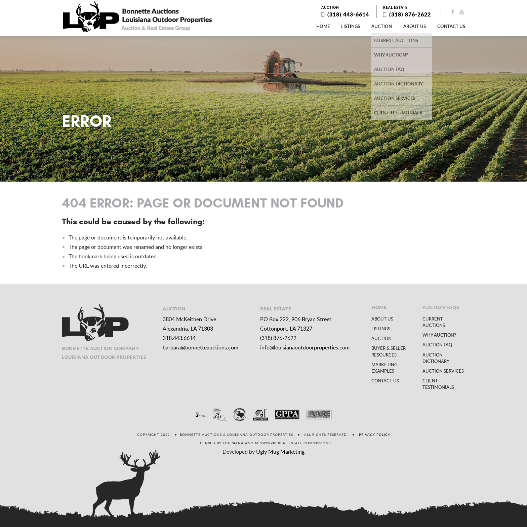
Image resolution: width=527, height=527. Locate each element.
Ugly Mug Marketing (280, 451)
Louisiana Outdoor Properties (137, 17)
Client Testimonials (438, 384)
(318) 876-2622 (410, 14)
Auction (381, 26)
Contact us (451, 26)
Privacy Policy (374, 434)
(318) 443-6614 (348, 14)
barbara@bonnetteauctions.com (200, 347)
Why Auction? (439, 335)
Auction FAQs (440, 307)
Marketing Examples (384, 368)
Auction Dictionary (435, 358)
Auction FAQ (437, 345)
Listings (350, 26)
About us (414, 26)
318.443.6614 (179, 338)
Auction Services (443, 371)
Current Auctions (433, 322)
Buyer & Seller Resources (388, 351)
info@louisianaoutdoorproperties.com (305, 347)
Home (323, 26)
